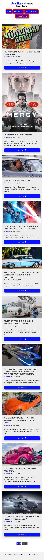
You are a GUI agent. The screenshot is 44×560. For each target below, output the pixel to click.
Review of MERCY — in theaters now (18, 135)
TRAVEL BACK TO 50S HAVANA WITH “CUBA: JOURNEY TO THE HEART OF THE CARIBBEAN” (22, 274)
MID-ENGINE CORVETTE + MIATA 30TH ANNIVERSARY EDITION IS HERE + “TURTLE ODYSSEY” (21, 420)
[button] (22, 67)
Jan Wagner (9, 56)
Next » (25, 544)
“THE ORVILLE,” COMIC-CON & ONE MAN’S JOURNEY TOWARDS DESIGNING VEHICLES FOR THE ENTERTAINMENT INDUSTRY (21, 371)
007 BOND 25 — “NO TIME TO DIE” (17, 181)
